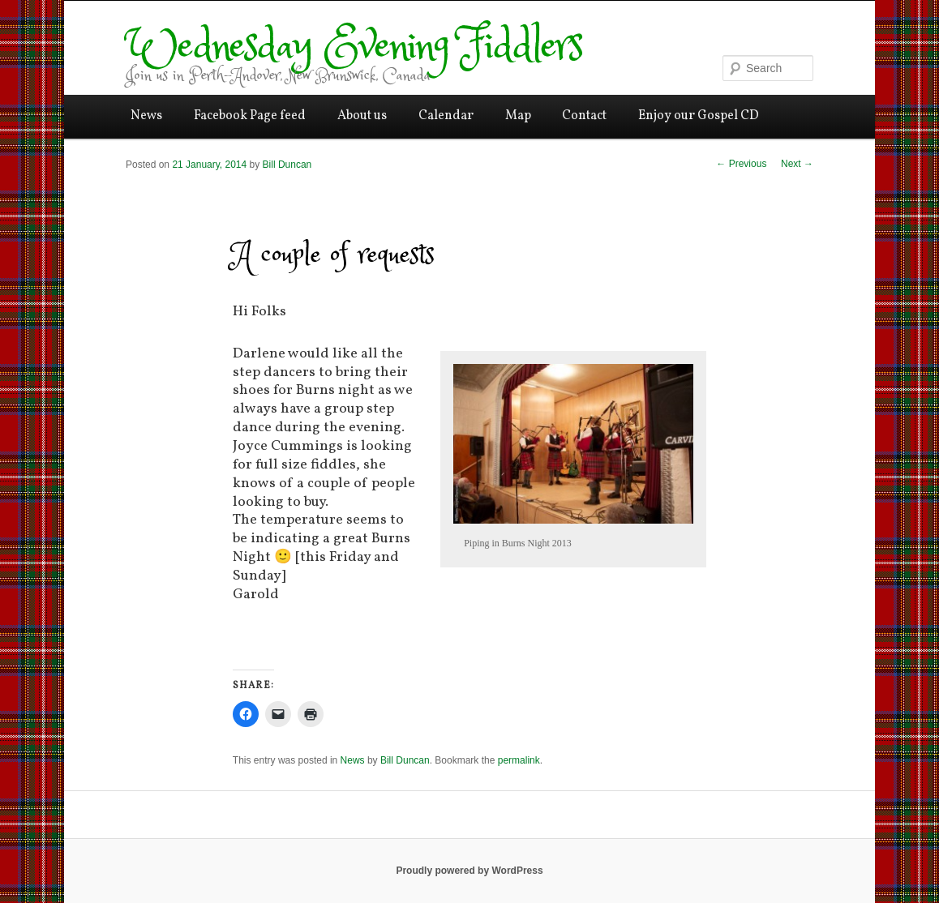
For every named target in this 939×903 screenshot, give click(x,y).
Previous (741, 163)
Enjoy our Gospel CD (698, 116)
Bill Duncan (287, 164)
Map (518, 116)
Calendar (446, 116)
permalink (519, 760)
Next (797, 163)
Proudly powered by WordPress (469, 870)
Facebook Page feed (250, 116)
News (146, 116)
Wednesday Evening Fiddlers (354, 47)
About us (362, 116)
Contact (584, 116)
